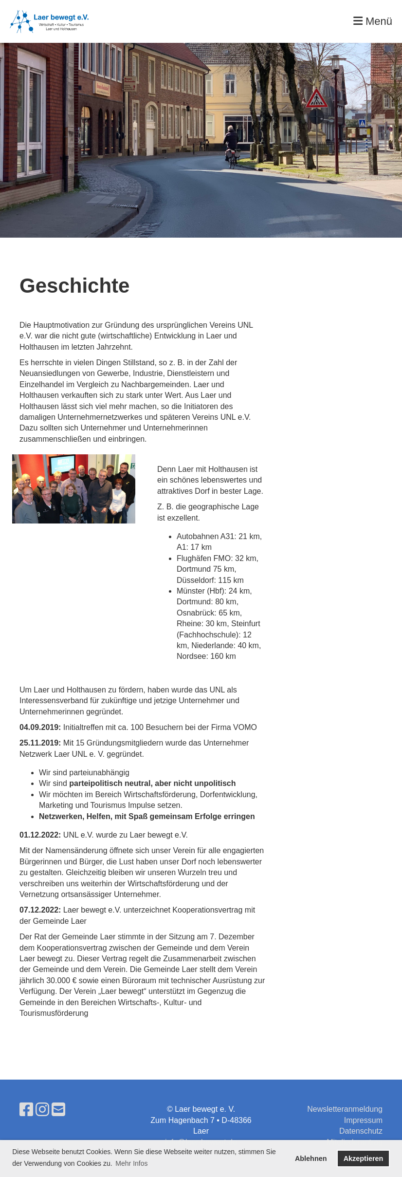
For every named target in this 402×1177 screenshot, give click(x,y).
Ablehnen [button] (311, 1158)
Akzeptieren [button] (364, 1158)
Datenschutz (361, 1131)
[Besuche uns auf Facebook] (26, 1110)
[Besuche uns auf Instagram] (42, 1110)
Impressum (363, 1120)
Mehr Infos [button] (131, 1163)
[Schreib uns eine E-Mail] (58, 1110)
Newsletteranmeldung (345, 1109)
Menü (372, 21)
